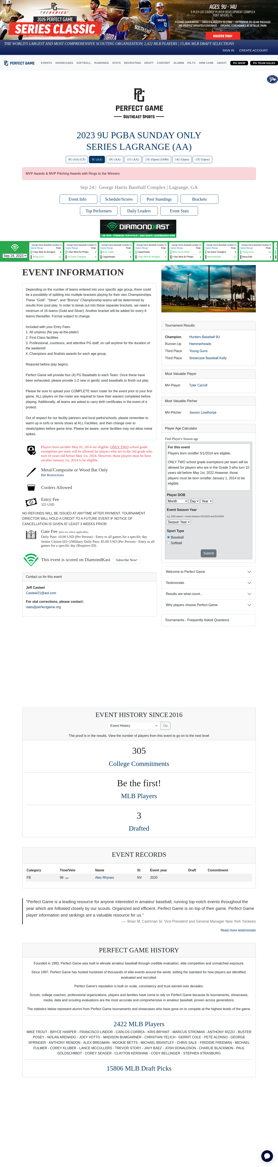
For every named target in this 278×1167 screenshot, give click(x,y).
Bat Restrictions (52, 475)
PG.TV (191, 62)
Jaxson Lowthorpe (202, 412)
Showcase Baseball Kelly (208, 358)
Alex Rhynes (104, 877)
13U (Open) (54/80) (157, 159)
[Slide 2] (212, 306)
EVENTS (46, 62)
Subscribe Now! (127, 560)
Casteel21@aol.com (41, 593)
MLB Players (139, 796)
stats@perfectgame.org (43, 607)
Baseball (177, 537)
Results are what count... (184, 594)
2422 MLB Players (139, 1024)
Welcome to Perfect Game (185, 571)
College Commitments (139, 763)
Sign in (228, 50)
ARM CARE (206, 62)
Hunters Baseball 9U (204, 337)
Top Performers (99, 211)
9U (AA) (97, 159)
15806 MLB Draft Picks (139, 1068)
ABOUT (222, 62)
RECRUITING (132, 62)
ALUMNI (178, 62)
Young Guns (198, 351)
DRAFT (149, 62)
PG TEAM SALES (264, 63)
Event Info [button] (79, 199)
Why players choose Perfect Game (192, 605)
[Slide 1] (205, 306)
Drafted (139, 828)
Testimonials (175, 583)
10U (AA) (115, 159)
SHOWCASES (64, 62)
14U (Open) (182, 159)
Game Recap (37, 248)
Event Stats (179, 211)
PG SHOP (239, 63)
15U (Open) (202, 159)
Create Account (253, 50)
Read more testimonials (238, 930)
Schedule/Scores (119, 199)
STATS (116, 62)
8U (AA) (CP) (76, 159)
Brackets (199, 199)
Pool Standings (159, 199)
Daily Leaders (139, 211)
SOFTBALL (83, 62)
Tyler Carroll (198, 385)
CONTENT (163, 62)
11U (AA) (133, 159)
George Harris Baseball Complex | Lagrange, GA (148, 187)
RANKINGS (101, 62)
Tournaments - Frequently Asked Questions (197, 620)
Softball (176, 543)
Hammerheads (200, 344)
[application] (267, 1156)
